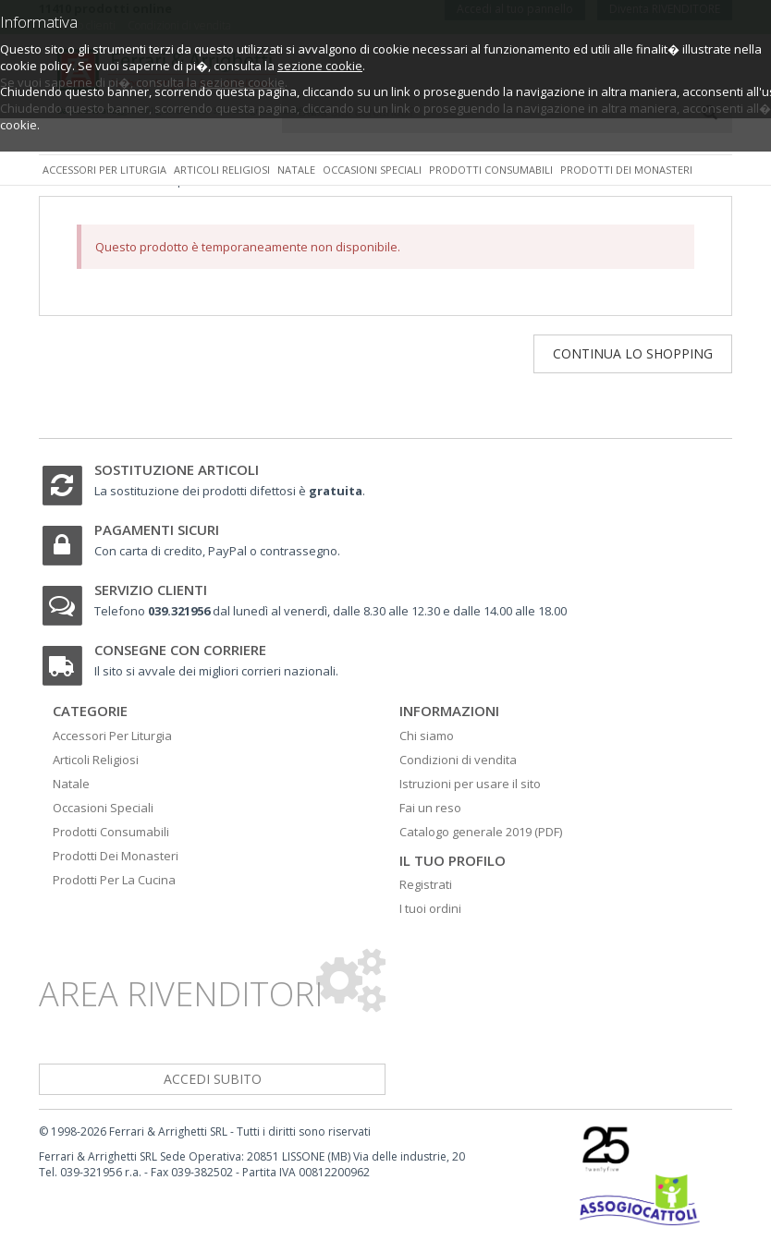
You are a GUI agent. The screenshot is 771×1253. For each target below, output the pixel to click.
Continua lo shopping (633, 353)
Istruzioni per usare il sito (470, 783)
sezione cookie (319, 65)
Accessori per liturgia (104, 169)
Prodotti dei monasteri (626, 169)
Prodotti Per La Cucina (114, 879)
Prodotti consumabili (491, 169)
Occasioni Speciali (103, 807)
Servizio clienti (150, 589)
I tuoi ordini (430, 908)
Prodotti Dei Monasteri (115, 855)
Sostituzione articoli (176, 469)
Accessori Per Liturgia (112, 735)
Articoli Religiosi (96, 759)
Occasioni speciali (372, 169)
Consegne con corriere (180, 649)
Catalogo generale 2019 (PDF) (480, 831)
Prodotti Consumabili (111, 831)
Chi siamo (426, 735)
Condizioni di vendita (458, 759)
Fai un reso (430, 807)
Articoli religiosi (222, 169)
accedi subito (213, 1079)
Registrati (425, 884)
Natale (296, 169)
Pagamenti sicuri (156, 529)
